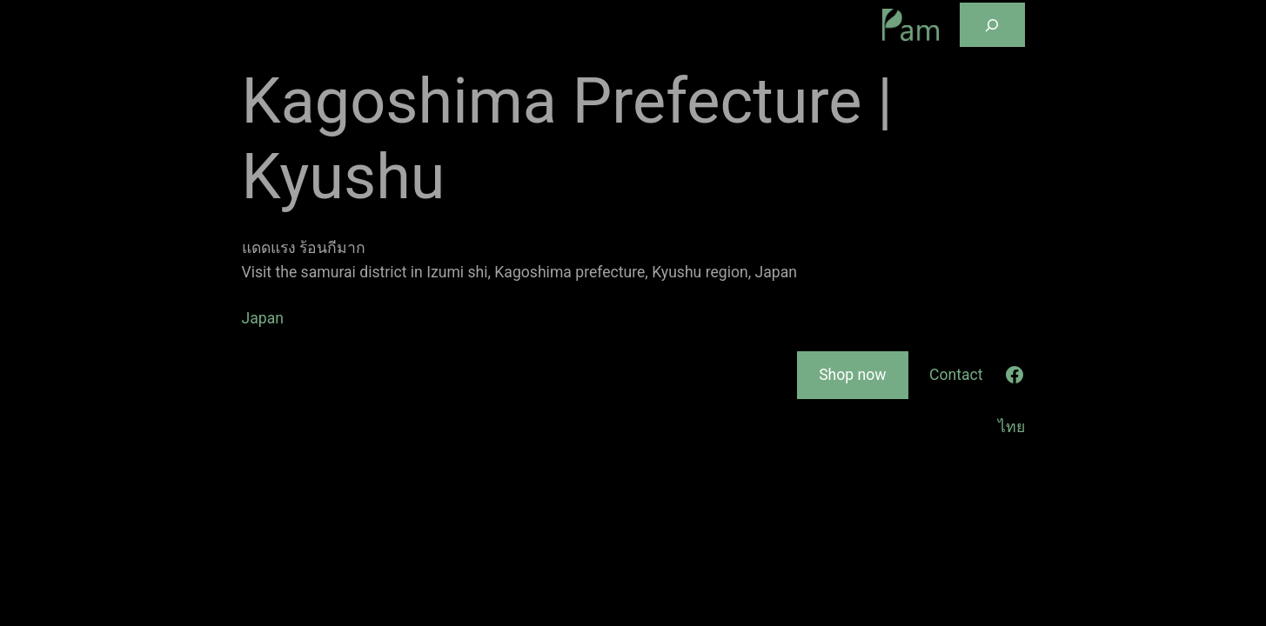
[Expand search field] (992, 25)
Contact (956, 374)
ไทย (1011, 427)
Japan (263, 318)
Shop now (852, 374)
